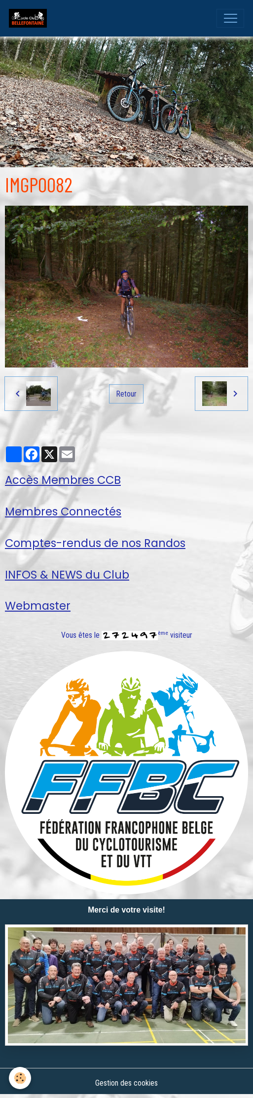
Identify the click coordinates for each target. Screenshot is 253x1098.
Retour (126, 394)
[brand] (30, 18)
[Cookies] (20, 1078)
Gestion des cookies (126, 1083)
